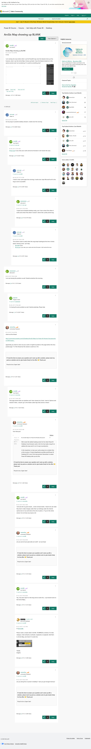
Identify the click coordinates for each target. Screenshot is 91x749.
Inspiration (33, 11)
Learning (61, 11)
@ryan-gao (12, 150)
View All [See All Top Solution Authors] (64, 120)
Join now (4, 6)
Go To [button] (83, 15)
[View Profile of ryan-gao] (12, 114)
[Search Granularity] (44, 18)
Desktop (49, 28)
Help (78, 15)
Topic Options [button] (51, 38)
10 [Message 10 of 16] (10, 283)
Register (67, 15)
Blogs (54, 11)
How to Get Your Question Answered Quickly (69, 85)
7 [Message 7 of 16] (21, 604)
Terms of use (80, 738)
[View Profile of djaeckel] (15, 297)
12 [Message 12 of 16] (10, 127)
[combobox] (70, 18)
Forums (26, 11)
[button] (42, 38)
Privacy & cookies (71, 738)
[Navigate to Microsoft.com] (4, 11)
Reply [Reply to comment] (53, 130)
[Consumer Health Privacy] (21, 743)
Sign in (72, 15)
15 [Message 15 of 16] (18, 186)
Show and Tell (21, 89)
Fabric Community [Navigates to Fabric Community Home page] (17, 11)
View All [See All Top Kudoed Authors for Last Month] (64, 154)
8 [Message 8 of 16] (21, 713)
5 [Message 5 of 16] (21, 518)
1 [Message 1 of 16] (10, 95)
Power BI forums (10, 28)
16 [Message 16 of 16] (21, 217)
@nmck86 (17, 245)
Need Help (12, 89)
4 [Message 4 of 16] (17, 483)
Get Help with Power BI (34, 28)
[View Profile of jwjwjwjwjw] (23, 201)
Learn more (72, 22)
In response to (14, 145)
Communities (47, 11)
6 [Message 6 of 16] (21, 574)
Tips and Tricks (9, 91)
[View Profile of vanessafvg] (12, 327)
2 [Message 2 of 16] (10, 376)
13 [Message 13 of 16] (14, 155)
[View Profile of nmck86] (12, 45)
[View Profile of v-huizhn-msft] (29, 619)
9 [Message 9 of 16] (21, 658)
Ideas (40, 11)
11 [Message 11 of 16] (14, 312)
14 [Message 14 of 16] (18, 256)
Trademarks (87, 738)
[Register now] (67, 69)
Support (67, 11)
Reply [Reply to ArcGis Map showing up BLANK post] (53, 93)
